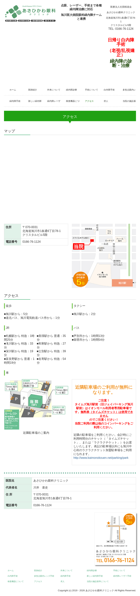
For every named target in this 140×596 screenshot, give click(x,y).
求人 (106, 101)
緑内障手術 (14, 101)
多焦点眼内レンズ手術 (129, 90)
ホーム (12, 90)
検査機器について (72, 101)
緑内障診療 (71, 90)
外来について (53, 90)
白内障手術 (109, 90)
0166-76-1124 (124, 28)
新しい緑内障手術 (35, 101)
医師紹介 (32, 90)
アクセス (89, 101)
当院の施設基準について (129, 101)
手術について (91, 90)
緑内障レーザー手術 (54, 101)
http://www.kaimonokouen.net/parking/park (101, 457)
